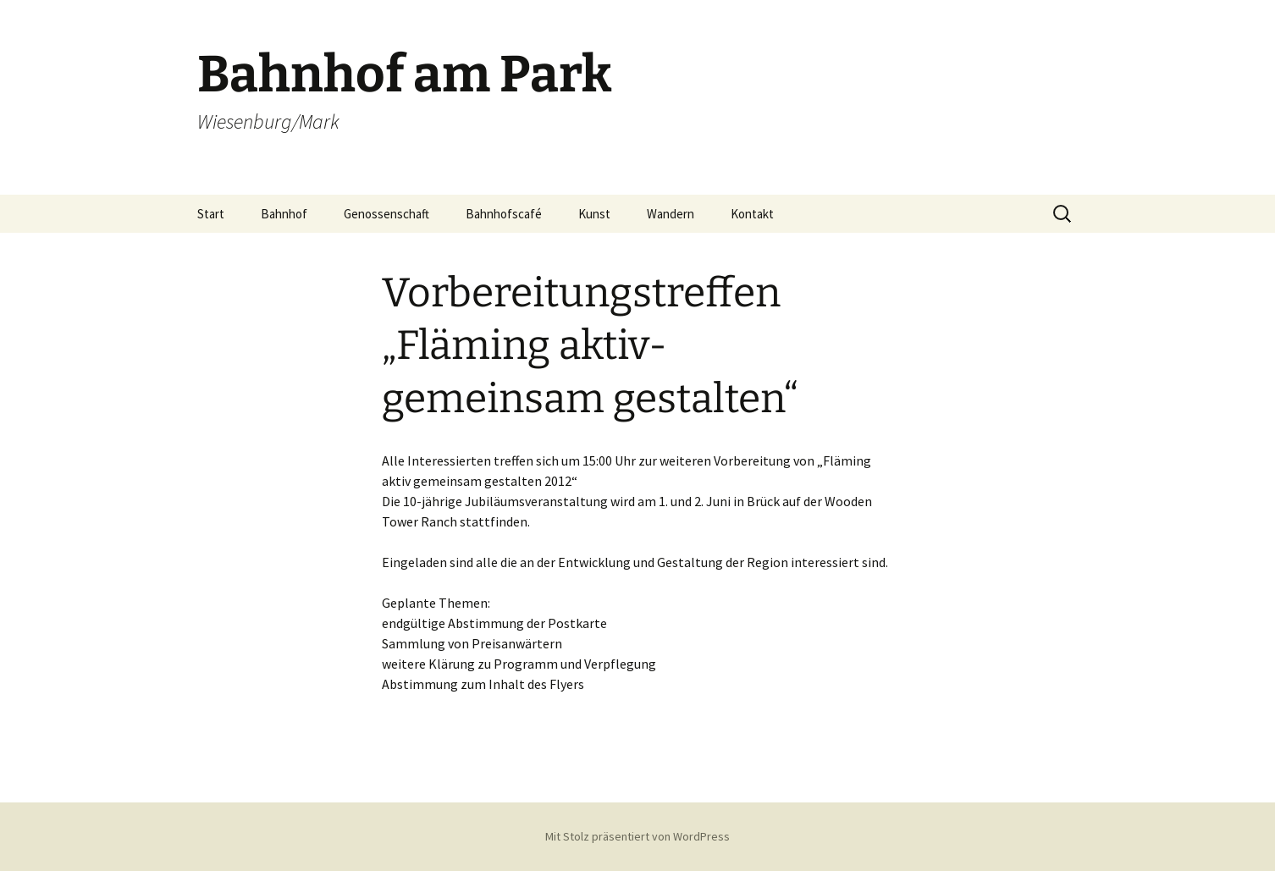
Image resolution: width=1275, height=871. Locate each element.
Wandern (670, 214)
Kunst (594, 214)
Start (210, 214)
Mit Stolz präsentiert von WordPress (637, 836)
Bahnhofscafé (504, 214)
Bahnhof (284, 214)
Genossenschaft (386, 214)
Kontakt (752, 214)
